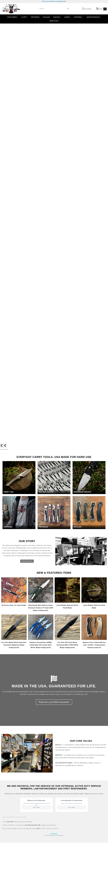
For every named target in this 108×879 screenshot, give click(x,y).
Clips (24, 17)
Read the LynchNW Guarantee (54, 702)
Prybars (35, 17)
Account (86, 9)
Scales (46, 17)
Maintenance (94, 17)
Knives (57, 17)
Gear (67, 17)
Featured (12, 17)
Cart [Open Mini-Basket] (101, 8)
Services (54, 21)
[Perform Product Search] (68, 8)
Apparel (79, 17)
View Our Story (27, 561)
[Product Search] (51, 8)
